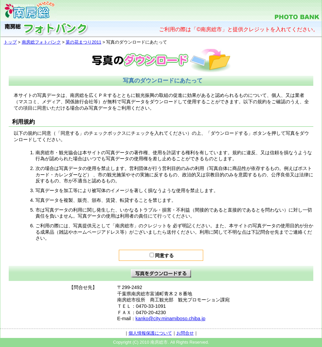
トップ (10, 42)
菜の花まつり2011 (83, 42)
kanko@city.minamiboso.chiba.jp (171, 318)
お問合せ (185, 333)
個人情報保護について (150, 333)
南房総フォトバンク (41, 42)
